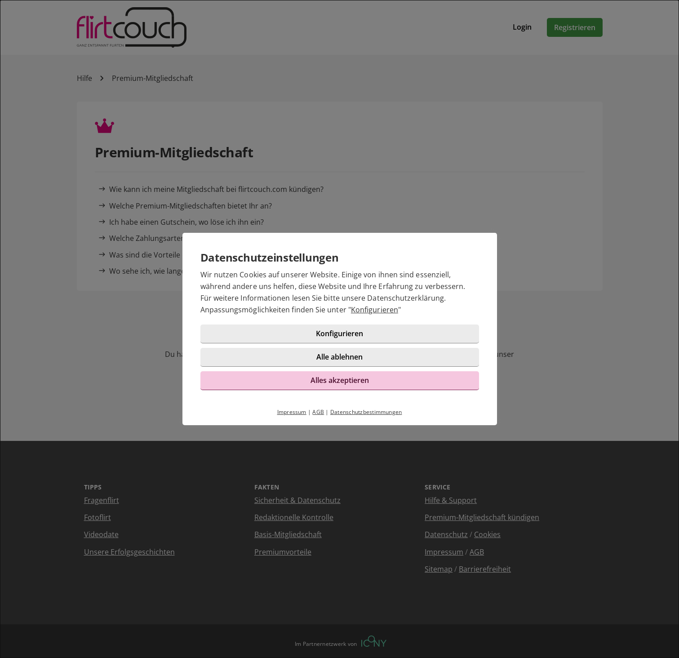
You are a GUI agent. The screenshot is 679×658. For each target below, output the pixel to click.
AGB (318, 412)
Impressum (291, 412)
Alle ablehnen (339, 357)
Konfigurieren (374, 310)
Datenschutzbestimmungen (366, 412)
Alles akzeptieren (340, 380)
